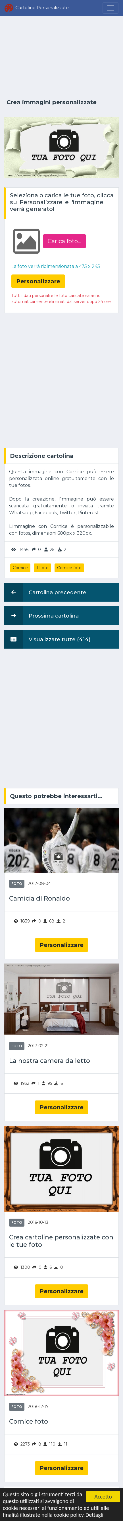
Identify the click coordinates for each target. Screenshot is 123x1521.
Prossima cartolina (41, 615)
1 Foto (42, 567)
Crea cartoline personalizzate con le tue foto (61, 1240)
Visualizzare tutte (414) (47, 639)
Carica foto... (64, 241)
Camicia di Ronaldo (39, 898)
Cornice (20, 567)
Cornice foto (69, 567)
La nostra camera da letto (49, 1060)
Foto (16, 884)
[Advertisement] (61, 57)
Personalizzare (61, 945)
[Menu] (110, 8)
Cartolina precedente (45, 592)
